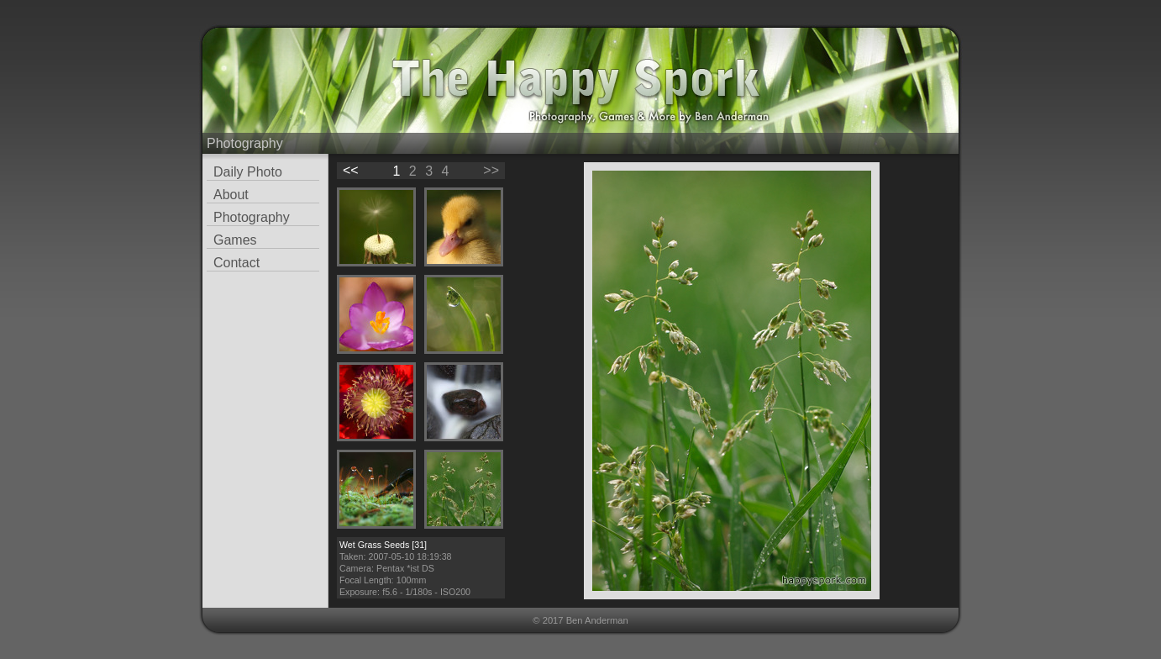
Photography (251, 217)
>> (491, 170)
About (231, 194)
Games (235, 240)
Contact (236, 263)
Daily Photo (247, 172)
